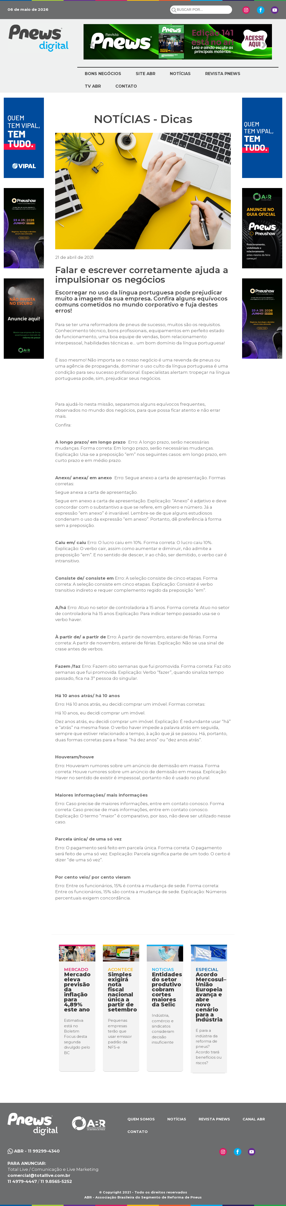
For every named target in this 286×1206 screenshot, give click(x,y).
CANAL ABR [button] (254, 1119)
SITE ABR (145, 73)
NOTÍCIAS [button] (180, 73)
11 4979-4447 (22, 1181)
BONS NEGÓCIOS (103, 73)
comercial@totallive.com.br (39, 1175)
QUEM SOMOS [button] (141, 1119)
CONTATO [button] (126, 86)
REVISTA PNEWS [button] (222, 73)
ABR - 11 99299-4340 (37, 1151)
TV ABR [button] (93, 86)
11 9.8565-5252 (56, 1181)
